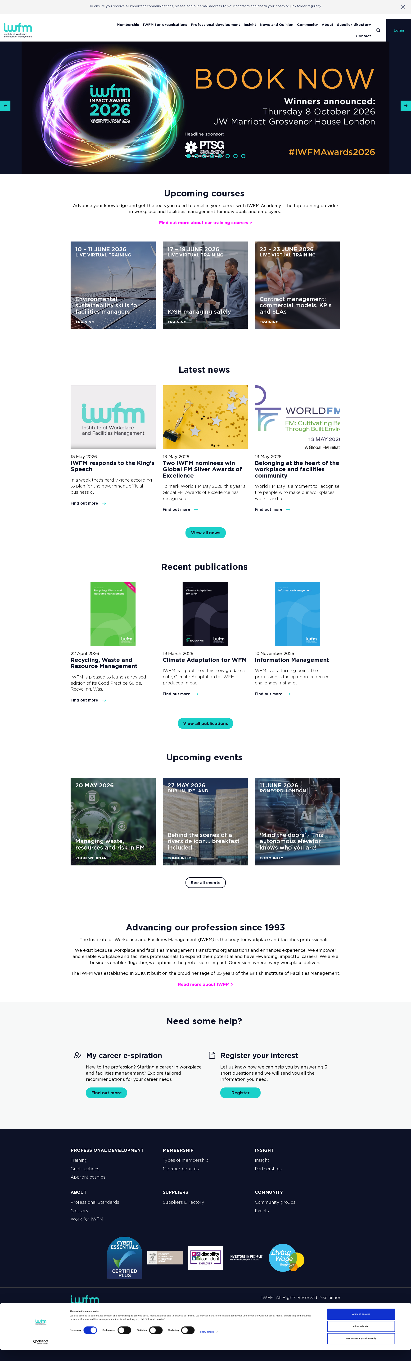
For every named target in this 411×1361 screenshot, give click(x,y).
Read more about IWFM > (206, 984)
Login (399, 30)
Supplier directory (354, 25)
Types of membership (185, 1160)
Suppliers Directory (183, 1202)
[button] (5, 108)
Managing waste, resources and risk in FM (110, 844)
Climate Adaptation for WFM (205, 660)
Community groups (275, 1202)
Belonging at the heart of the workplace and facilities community (297, 469)
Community (307, 25)
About (327, 25)
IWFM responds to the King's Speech (112, 466)
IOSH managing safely (199, 311)
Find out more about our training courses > (205, 222)
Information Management (292, 660)
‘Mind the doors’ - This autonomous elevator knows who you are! (291, 841)
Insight (250, 25)
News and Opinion (276, 25)
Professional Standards (95, 1202)
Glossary (80, 1210)
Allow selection (361, 1337)
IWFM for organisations (165, 25)
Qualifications (85, 1168)
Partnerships (268, 1168)
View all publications (205, 723)
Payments (262, 1308)
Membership (128, 25)
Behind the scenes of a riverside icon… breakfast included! (203, 841)
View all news (205, 532)
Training (79, 1160)
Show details (207, 1343)
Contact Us (326, 1308)
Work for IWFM (87, 1219)
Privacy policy (182, 1308)
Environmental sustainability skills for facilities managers (107, 305)
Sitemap (154, 1308)
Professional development (215, 25)
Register (240, 1092)
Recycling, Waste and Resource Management (104, 663)
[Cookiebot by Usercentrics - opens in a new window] (41, 1353)
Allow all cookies (361, 1325)
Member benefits (181, 1168)
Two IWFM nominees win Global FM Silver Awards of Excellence (202, 469)
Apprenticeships (88, 1177)
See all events (205, 882)
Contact (363, 36)
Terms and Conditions (225, 1308)
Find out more (88, 503)
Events (262, 1210)
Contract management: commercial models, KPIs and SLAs (296, 305)
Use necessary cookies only (361, 1350)
